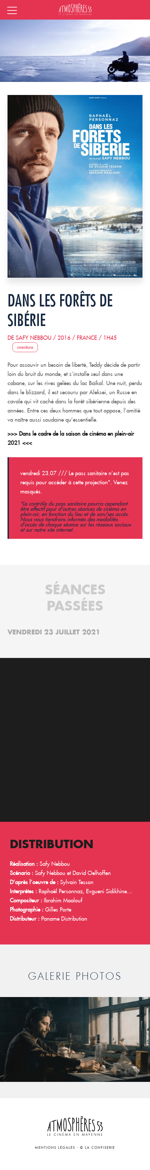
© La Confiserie (97, 1148)
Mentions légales (55, 1148)
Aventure (25, 347)
